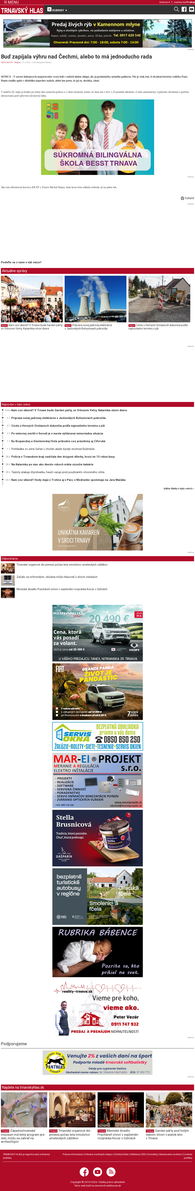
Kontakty (153, 1154)
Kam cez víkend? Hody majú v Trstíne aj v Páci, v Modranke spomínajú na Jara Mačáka (68, 480)
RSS (143, 1154)
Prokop (190, 2)
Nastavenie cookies (170, 1154)
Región (18, 62)
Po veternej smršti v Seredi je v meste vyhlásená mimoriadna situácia (57, 433)
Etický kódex (122, 1154)
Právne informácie (73, 1154)
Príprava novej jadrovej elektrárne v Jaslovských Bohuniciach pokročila (88, 327)
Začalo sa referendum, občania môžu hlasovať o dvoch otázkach (57, 577)
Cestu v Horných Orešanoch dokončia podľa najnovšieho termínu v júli (158, 327)
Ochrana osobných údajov (98, 1154)
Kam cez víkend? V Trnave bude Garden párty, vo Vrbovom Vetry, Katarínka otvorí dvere (32, 327)
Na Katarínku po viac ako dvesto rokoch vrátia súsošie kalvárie (52, 464)
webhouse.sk (113, 1185)
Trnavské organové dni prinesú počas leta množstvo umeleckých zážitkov (62, 564)
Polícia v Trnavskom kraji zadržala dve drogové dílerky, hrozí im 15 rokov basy (63, 456)
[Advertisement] (32, 232)
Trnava (5, 1131)
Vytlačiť (187, 198)
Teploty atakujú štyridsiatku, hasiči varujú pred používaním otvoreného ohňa (57, 472)
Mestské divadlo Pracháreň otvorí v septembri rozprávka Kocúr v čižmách (62, 589)
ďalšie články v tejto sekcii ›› (179, 488)
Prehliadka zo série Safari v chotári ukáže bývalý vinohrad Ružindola (52, 449)
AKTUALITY (7, 62)
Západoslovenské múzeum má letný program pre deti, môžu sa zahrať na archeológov (22, 1136)
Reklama (135, 1154)
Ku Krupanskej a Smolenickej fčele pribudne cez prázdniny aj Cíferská (58, 441)
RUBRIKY (57, 9)
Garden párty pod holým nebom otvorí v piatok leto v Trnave (167, 1134)
